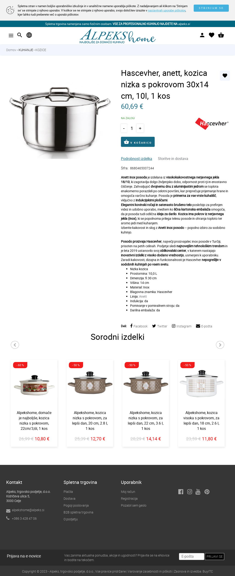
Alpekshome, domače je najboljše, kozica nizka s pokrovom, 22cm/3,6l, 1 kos (34, 420)
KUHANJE (26, 50)
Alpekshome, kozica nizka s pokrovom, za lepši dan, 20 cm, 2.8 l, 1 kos (90, 420)
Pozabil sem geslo (133, 505)
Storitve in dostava (173, 158)
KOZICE (40, 50)
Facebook (139, 326)
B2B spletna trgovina (78, 512)
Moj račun (128, 491)
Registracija (129, 498)
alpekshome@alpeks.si (28, 510)
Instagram (181, 326)
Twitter (159, 326)
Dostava (70, 498)
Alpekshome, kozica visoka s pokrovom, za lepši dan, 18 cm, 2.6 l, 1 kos (201, 420)
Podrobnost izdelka (136, 158)
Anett (143, 296)
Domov (11, 50)
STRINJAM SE (211, 8)
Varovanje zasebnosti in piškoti (150, 571)
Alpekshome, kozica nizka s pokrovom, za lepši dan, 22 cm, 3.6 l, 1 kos (145, 420)
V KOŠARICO (138, 142)
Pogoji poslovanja (76, 505)
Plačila (68, 491)
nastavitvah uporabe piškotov (166, 10)
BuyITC (208, 571)
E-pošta (204, 326)
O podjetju (71, 519)
